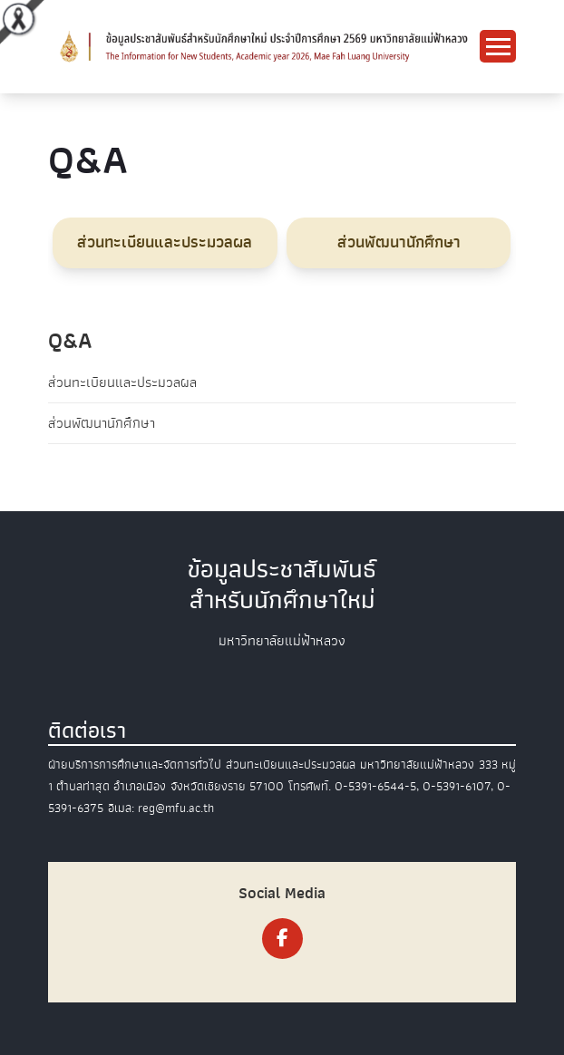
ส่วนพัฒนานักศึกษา (101, 423)
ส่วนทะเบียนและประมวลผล (122, 382)
